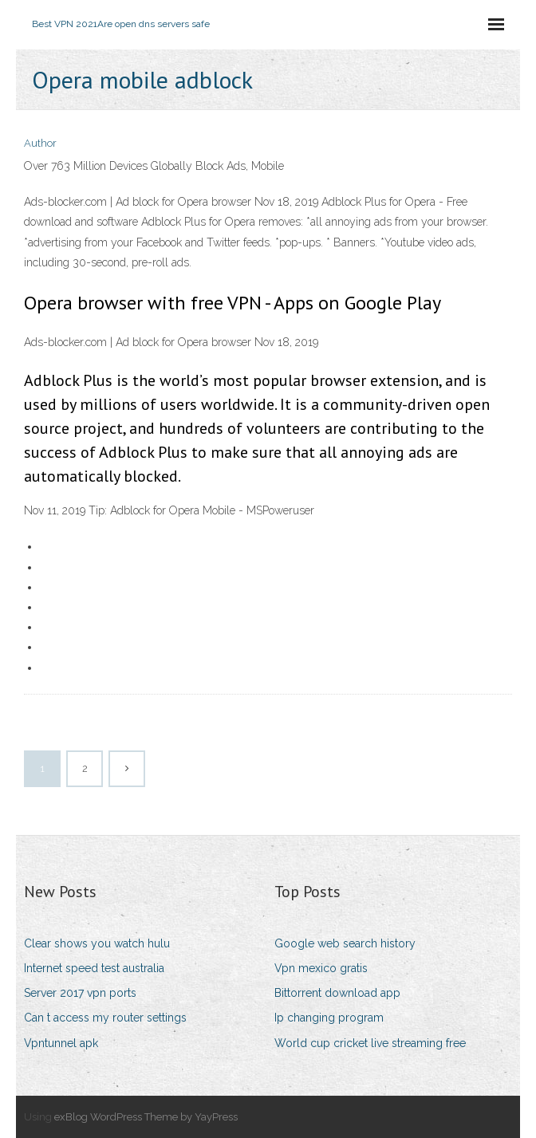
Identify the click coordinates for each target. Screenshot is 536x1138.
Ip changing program (329, 1017)
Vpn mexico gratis (321, 968)
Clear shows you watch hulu (97, 943)
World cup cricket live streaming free (370, 1043)
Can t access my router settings (105, 1017)
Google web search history (345, 943)
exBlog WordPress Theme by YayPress (146, 1117)
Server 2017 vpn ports (80, 992)
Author (40, 143)
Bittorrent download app (337, 992)
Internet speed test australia (94, 968)
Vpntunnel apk (61, 1043)
